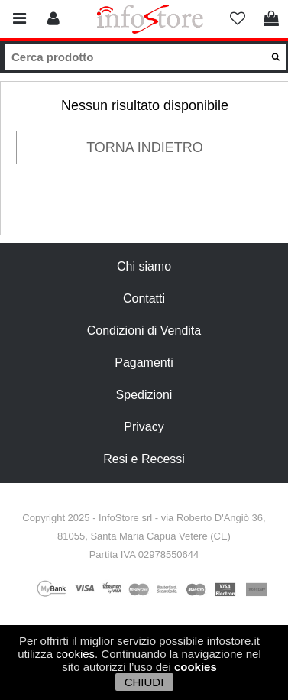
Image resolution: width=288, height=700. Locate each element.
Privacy (143, 426)
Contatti (144, 298)
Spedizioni (144, 394)
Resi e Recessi (144, 458)
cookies (75, 653)
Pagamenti (144, 362)
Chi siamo (144, 266)
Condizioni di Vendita (144, 330)
